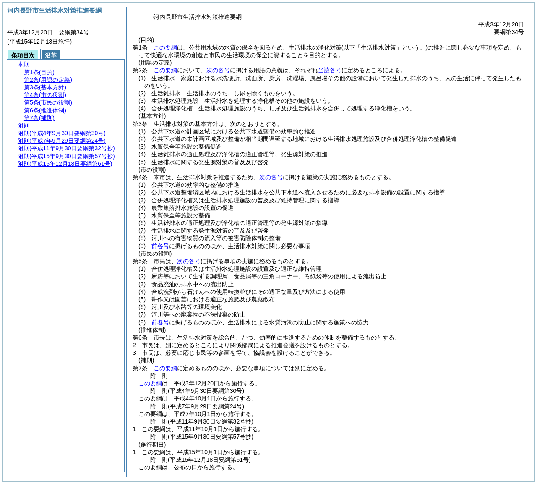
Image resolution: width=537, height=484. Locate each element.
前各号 (160, 246)
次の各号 (218, 70)
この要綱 (165, 47)
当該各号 (329, 70)
